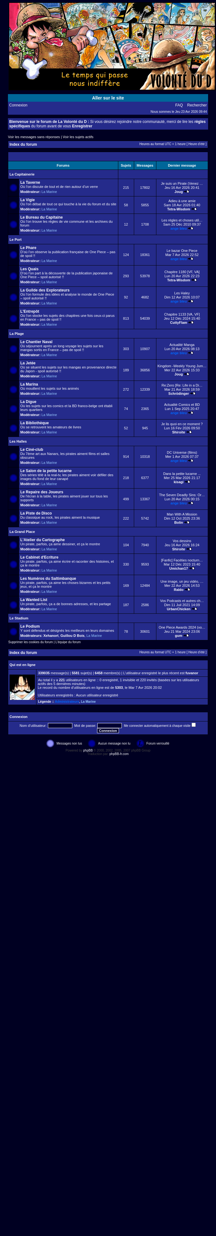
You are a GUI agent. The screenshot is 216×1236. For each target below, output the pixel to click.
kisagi (179, 482)
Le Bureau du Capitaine (41, 217)
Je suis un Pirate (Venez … (182, 183)
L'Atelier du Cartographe (42, 540)
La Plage (17, 334)
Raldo (179, 590)
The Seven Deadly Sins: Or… (182, 495)
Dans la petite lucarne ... (182, 474)
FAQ (179, 105)
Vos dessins (182, 541)
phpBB (88, 750)
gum (178, 635)
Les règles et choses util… (181, 220)
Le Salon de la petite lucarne (46, 471)
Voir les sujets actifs (78, 137)
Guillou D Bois (73, 635)
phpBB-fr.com (119, 754)
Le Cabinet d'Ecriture (39, 557)
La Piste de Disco (36, 513)
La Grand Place (22, 532)
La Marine (49, 192)
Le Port (16, 239)
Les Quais (29, 269)
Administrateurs (67, 701)
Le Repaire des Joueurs (41, 492)
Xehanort (51, 635)
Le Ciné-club (31, 449)
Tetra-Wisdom (178, 209)
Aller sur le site (108, 97)
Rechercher (197, 105)
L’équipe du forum (68, 642)
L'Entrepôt (29, 311)
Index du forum (23, 144)
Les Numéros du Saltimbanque (48, 578)
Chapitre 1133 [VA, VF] (182, 314)
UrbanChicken (179, 609)
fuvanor (192, 673)
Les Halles (18, 441)
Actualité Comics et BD (182, 405)
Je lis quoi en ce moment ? (182, 424)
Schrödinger (178, 393)
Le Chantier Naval (36, 342)
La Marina (29, 384)
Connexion (18, 105)
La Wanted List (33, 600)
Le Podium (30, 626)
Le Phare (28, 248)
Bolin (178, 522)
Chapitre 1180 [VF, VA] (182, 272)
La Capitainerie (22, 174)
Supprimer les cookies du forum (30, 642)
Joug (178, 192)
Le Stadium (19, 618)
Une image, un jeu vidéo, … (182, 581)
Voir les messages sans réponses (34, 137)
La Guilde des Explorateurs (44, 290)
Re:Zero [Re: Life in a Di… (181, 385)
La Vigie (27, 200)
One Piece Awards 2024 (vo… (182, 627)
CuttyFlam (178, 322)
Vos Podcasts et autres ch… (182, 601)
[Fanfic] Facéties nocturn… (182, 560)
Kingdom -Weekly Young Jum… (182, 366)
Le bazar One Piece (182, 251)
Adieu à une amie (182, 201)
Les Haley (182, 293)
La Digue (28, 402)
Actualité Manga (181, 345)
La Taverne (30, 182)
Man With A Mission (182, 514)
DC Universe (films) (182, 452)
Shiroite (178, 432)
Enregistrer (82, 126)
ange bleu (179, 228)
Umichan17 (178, 568)
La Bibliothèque (34, 423)
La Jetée (28, 363)
